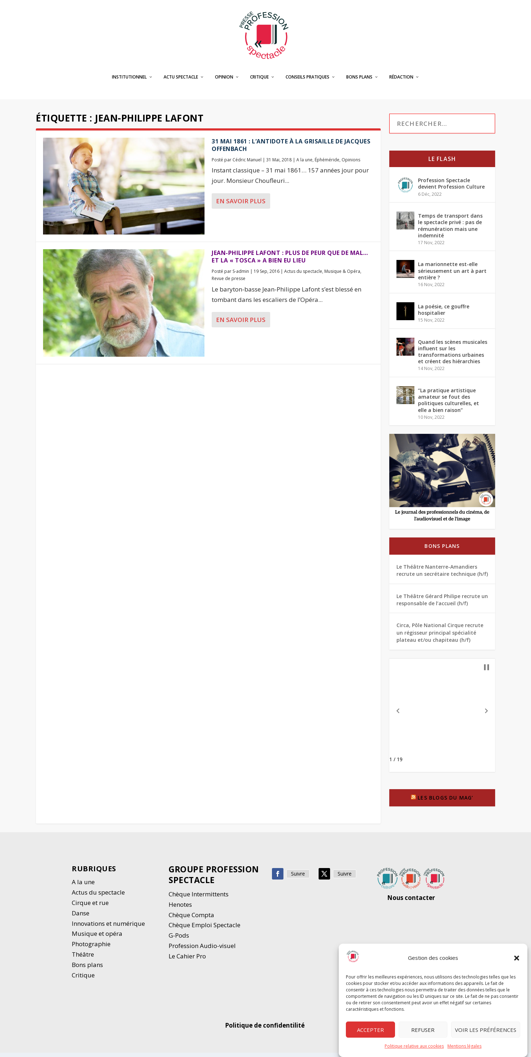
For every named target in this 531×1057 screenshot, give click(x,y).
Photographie (91, 948)
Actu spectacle (181, 81)
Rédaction (401, 81)
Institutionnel (129, 81)
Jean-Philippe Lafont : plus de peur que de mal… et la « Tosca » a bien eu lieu (290, 261)
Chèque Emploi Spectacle (204, 929)
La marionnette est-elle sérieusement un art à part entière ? (452, 275)
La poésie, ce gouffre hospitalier (443, 313)
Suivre (298, 877)
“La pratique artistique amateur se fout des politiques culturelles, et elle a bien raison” (448, 404)
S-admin (240, 275)
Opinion (224, 81)
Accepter (370, 1030)
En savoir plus (241, 205)
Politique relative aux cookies (414, 1046)
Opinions (351, 164)
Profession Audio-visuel (202, 950)
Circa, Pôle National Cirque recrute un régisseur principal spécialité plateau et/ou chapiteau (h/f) (439, 637)
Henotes (180, 909)
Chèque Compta (191, 919)
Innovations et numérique (108, 927)
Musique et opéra (97, 938)
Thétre (83, 958)
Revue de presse (228, 283)
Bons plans (359, 81)
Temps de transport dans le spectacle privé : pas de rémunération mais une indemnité (450, 230)
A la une (304, 164)
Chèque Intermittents (199, 898)
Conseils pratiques (307, 81)
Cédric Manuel (247, 164)
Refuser (422, 1030)
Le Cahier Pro (187, 960)
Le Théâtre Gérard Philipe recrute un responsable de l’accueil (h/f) (442, 604)
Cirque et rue (90, 907)
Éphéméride (327, 164)
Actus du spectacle (303, 275)
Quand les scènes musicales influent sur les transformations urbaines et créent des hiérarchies (452, 355)
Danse (81, 917)
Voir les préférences (485, 1030)
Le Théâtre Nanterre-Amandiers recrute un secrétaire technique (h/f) (442, 575)
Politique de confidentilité (265, 1029)
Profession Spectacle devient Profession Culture (451, 187)
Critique (259, 81)
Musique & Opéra (342, 275)
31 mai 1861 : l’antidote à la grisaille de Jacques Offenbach (291, 149)
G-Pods (179, 939)
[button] (516, 958)
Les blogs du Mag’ (445, 801)
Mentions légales (464, 1046)
